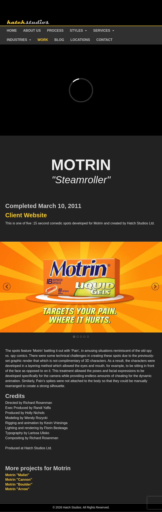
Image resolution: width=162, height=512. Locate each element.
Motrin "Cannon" (18, 479)
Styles (76, 30)
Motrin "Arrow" (17, 489)
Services (101, 30)
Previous (7, 286)
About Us (32, 30)
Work (42, 40)
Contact (104, 40)
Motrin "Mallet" (17, 475)
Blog (59, 40)
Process (55, 30)
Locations (80, 40)
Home (12, 30)
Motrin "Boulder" (18, 484)
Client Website (26, 215)
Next (155, 286)
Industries (17, 40)
